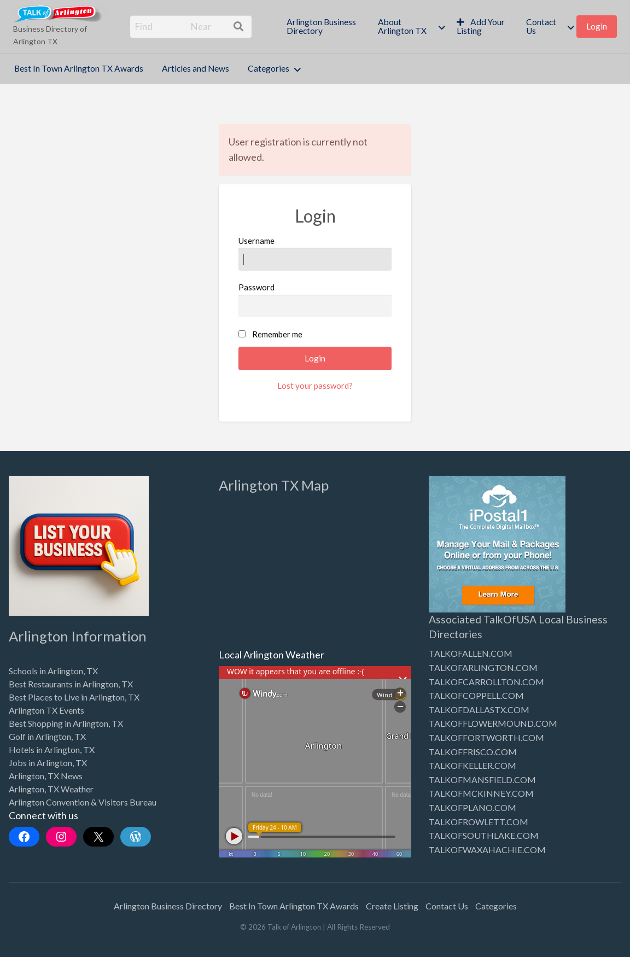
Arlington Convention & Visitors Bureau (82, 802)
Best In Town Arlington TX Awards (78, 68)
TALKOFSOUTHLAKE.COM (484, 835)
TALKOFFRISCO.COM (473, 751)
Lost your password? (315, 385)
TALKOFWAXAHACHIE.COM (487, 849)
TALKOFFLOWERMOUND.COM (493, 723)
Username (315, 253)
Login (596, 26)
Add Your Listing (481, 26)
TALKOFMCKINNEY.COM (481, 793)
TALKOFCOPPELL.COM (476, 695)
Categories (268, 68)
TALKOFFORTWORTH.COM (486, 737)
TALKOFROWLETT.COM (478, 821)
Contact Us (541, 26)
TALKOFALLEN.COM (470, 653)
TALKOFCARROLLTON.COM (486, 681)
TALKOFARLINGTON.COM (483, 667)
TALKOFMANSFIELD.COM (482, 779)
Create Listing (392, 906)
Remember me (277, 334)
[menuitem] (323, 26)
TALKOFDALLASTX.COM (479, 709)
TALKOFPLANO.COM (472, 807)
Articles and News (195, 68)
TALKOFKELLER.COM (472, 765)
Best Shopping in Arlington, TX (66, 723)
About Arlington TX (402, 26)
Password (315, 299)
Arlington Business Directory (321, 26)
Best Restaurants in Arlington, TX (71, 684)
